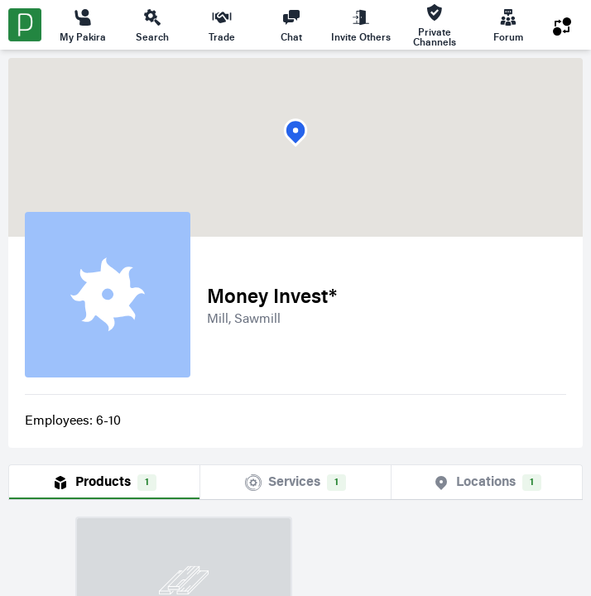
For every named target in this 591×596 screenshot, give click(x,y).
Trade (222, 25)
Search (152, 25)
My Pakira (83, 25)
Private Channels (434, 25)
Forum (508, 25)
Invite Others (361, 25)
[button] (295, 132)
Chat (291, 25)
